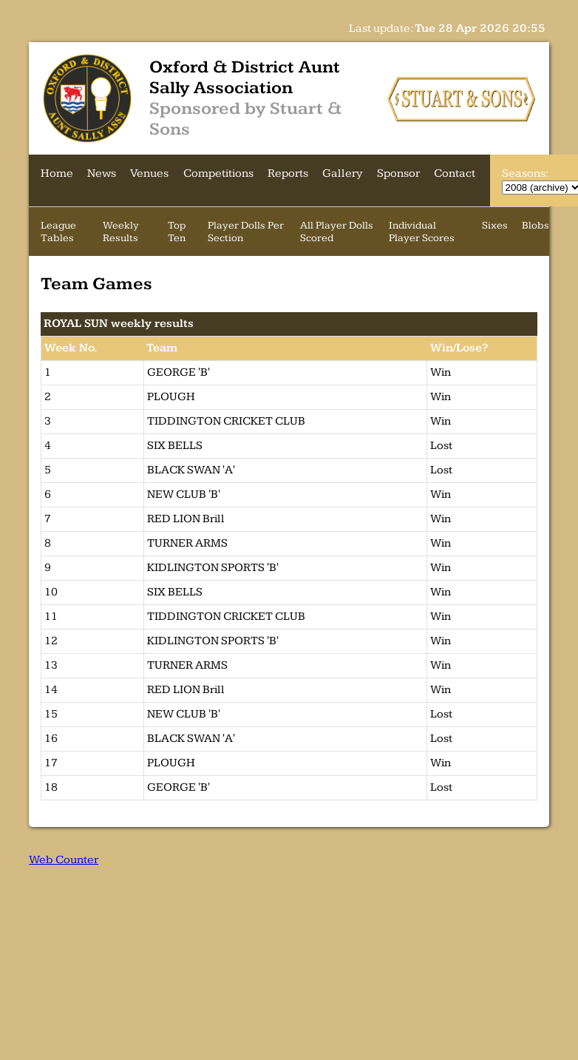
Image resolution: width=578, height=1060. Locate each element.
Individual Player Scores (422, 231)
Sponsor (398, 173)
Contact (454, 173)
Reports (288, 173)
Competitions (218, 173)
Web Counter (63, 860)
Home (57, 173)
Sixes (495, 225)
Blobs (535, 225)
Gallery (342, 173)
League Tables (58, 231)
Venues (149, 173)
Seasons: (525, 173)
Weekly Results (121, 231)
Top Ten (177, 231)
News (101, 173)
